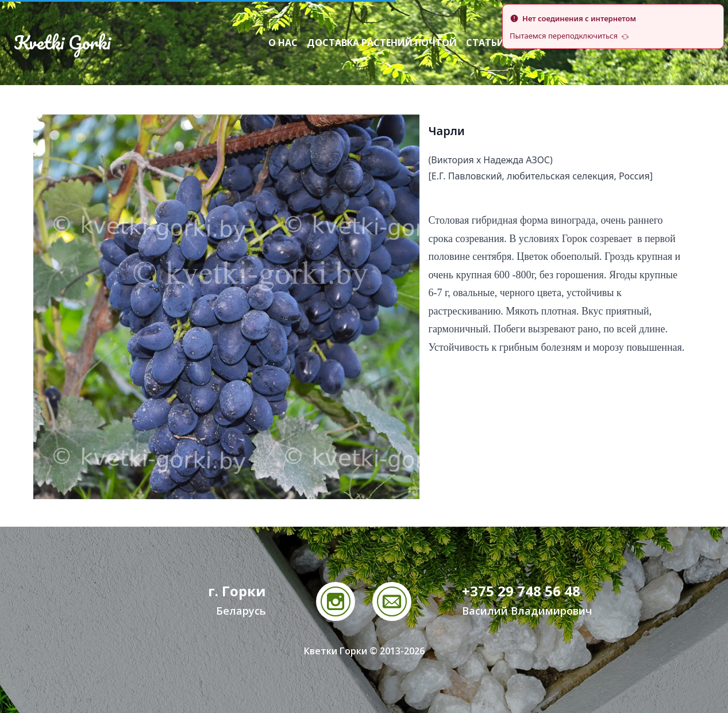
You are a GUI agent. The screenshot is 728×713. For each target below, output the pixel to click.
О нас (283, 42)
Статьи (485, 42)
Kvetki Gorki (62, 42)
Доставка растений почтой (382, 42)
